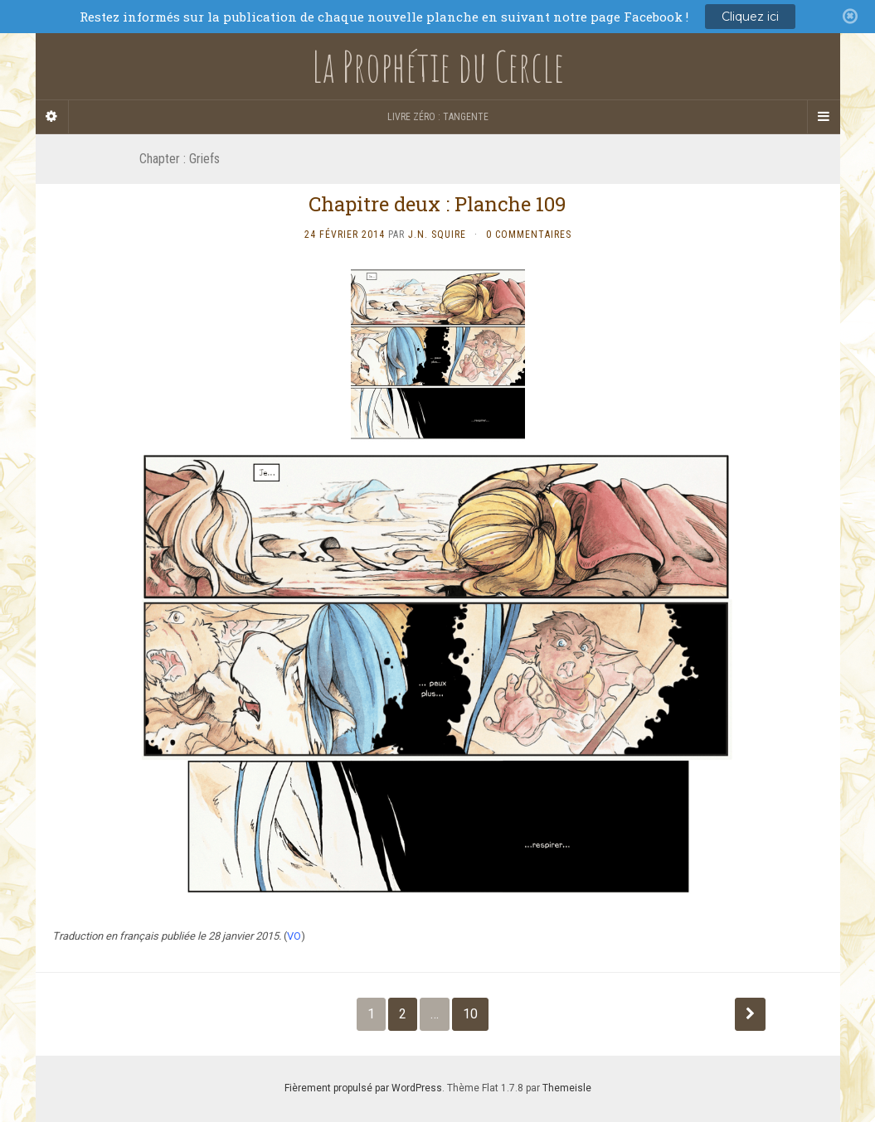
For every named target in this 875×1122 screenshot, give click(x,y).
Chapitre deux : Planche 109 (437, 204)
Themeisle (566, 1088)
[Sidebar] (52, 116)
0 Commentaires (528, 234)
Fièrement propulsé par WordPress (363, 1088)
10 (470, 1014)
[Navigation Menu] (823, 116)
